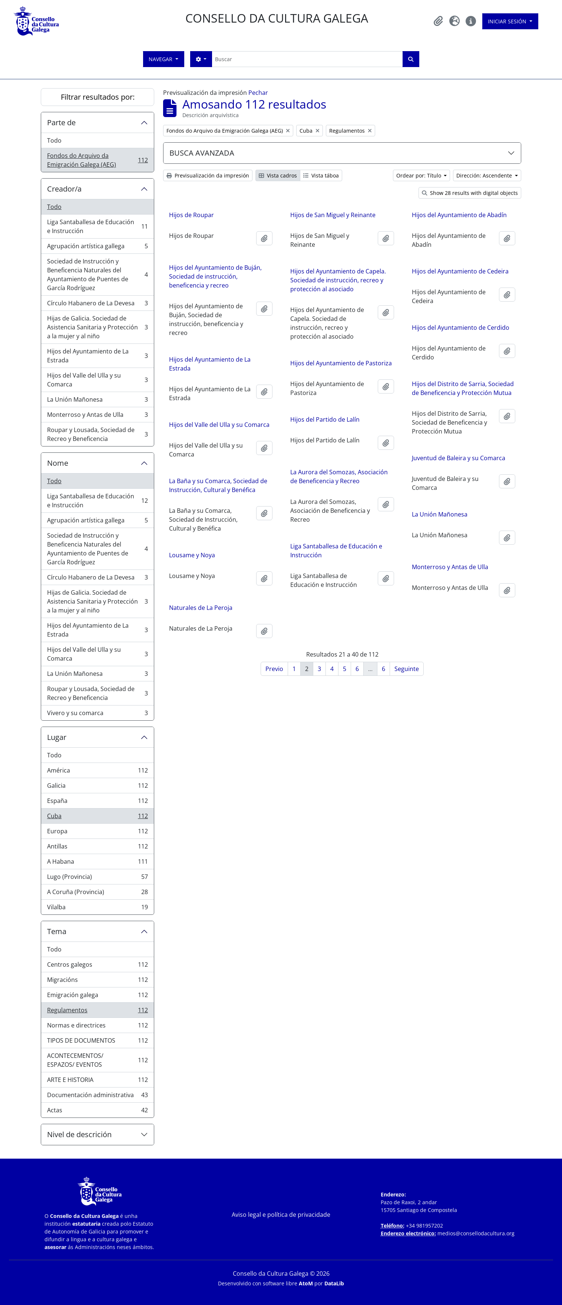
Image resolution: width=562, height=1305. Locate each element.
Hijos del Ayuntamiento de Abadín (459, 215)
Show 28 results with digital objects (470, 192)
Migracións (97, 981)
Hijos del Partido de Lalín (325, 419)
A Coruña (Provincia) (97, 893)
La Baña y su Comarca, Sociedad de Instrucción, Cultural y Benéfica (218, 485)
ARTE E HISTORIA (97, 1081)
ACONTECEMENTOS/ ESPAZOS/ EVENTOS (97, 1060)
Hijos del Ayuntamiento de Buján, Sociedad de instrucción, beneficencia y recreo (215, 276)
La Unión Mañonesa (97, 401)
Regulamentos (97, 1012)
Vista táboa (321, 175)
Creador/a (64, 189)
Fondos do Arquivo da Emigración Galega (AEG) (97, 160)
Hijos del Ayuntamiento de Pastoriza (341, 363)
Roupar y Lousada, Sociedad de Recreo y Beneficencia (97, 434)
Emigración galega (97, 996)
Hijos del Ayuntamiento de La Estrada (97, 355)
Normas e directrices (97, 1027)
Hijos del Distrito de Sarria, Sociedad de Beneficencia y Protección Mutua (463, 388)
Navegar (161, 59)
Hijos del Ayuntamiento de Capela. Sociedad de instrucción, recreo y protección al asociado (338, 280)
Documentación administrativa (97, 1096)
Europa (97, 833)
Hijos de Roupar (191, 215)
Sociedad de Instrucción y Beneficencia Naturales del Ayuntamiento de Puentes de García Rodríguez (97, 274)
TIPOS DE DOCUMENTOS (97, 1042)
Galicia (97, 787)
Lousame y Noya (192, 555)
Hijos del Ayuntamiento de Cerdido (460, 327)
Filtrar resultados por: (98, 97)
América (97, 772)
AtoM (306, 1283)
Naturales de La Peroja (200, 608)
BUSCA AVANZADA (201, 153)
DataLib (334, 1283)
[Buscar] (307, 59)
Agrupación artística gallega (97, 248)
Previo (274, 669)
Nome (57, 463)
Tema (56, 931)
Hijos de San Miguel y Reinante (333, 215)
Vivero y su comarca (97, 714)
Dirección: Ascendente (484, 175)
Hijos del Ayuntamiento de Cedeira (460, 271)
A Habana (97, 863)
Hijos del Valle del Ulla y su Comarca (97, 379)
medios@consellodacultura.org (476, 1233)
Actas (97, 1112)
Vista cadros (278, 175)
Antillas (97, 848)
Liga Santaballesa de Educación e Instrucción (97, 226)
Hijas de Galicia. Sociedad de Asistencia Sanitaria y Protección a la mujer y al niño (97, 327)
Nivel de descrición (79, 1134)
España (97, 802)
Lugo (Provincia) (97, 878)
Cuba (97, 817)
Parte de (61, 122)
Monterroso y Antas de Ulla (97, 416)
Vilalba (97, 908)
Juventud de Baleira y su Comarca (458, 458)
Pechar (258, 93)
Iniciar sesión (508, 21)
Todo (54, 140)
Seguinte (406, 669)
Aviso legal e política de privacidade (281, 1215)
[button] (438, 21)
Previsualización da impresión (207, 175)
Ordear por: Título (419, 175)
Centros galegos (97, 966)
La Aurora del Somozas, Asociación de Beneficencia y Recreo (339, 476)
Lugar (56, 737)
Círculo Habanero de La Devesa (97, 305)
